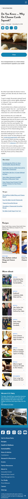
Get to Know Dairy (7, 8)
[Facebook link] (3, 432)
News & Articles (6, 452)
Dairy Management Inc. (8, 477)
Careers (3, 486)
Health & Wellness (7, 445)
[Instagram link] (14, 432)
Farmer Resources (7, 465)
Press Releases (5, 483)
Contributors (5, 455)
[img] (4, 2)
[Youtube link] (25, 432)
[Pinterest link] (19, 432)
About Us (4, 469)
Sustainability (5, 449)
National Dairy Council (7, 474)
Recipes (3, 441)
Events (3, 462)
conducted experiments (10, 137)
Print (14, 55)
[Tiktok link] (8, 432)
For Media (4, 480)
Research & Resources (8, 458)
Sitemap (4, 490)
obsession (13, 143)
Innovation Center (6, 472)
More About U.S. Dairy (7, 404)
